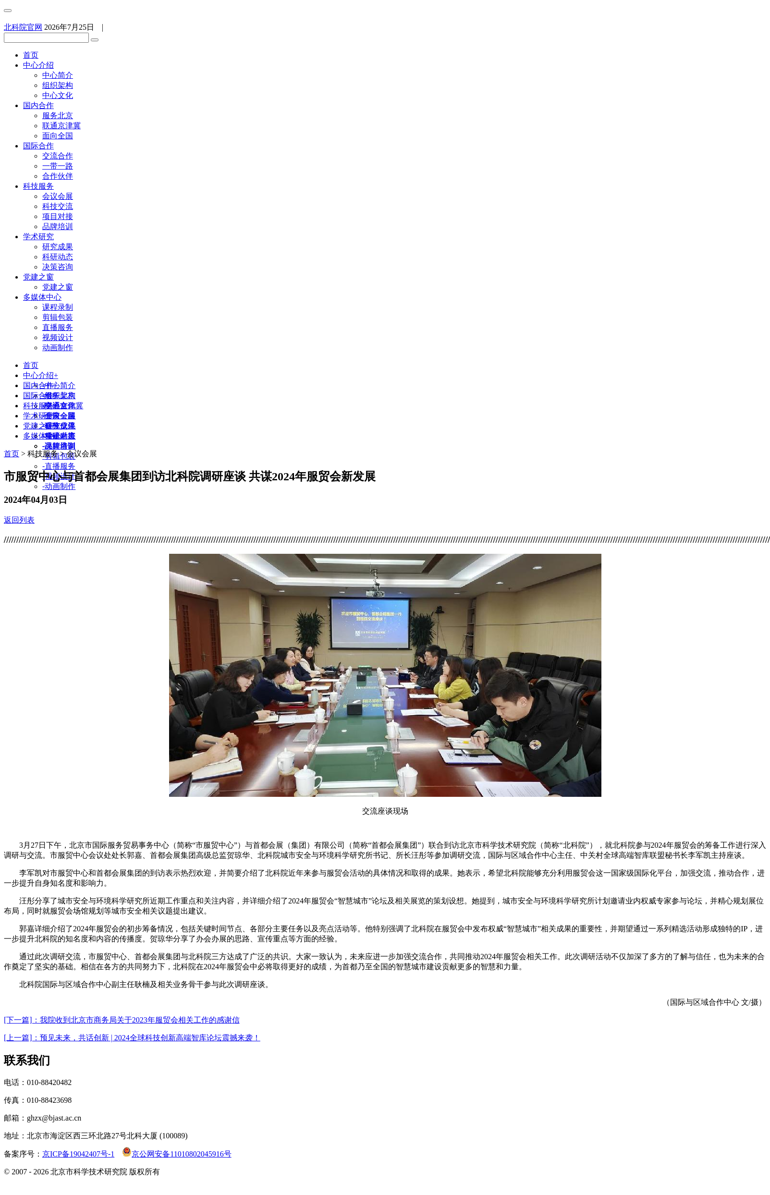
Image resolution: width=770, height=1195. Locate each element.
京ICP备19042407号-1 (78, 1154)
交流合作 (57, 156)
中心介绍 (38, 65)
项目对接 (57, 216)
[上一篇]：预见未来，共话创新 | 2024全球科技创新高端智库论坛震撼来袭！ (132, 1038)
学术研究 (38, 236)
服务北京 (57, 115)
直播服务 (57, 327)
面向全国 (57, 136)
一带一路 (57, 166)
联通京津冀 (61, 126)
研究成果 (57, 247)
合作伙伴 (57, 176)
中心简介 (57, 75)
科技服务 (38, 186)
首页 (30, 55)
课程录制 (57, 307)
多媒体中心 (42, 297)
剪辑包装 (57, 317)
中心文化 (57, 95)
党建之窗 (38, 277)
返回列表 (19, 520)
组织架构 (57, 85)
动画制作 (57, 347)
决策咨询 (57, 267)
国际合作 (38, 146)
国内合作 (38, 105)
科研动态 (57, 257)
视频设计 (57, 337)
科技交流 (57, 206)
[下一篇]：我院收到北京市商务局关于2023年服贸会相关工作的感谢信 (122, 1020)
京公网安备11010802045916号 (176, 1154)
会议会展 (57, 196)
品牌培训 (57, 226)
